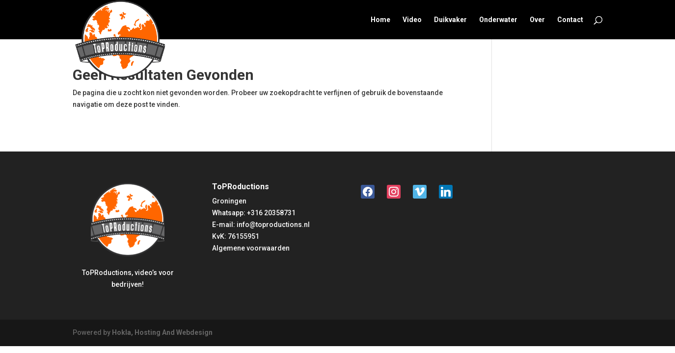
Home (380, 20)
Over (537, 20)
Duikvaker (450, 20)
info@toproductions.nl (273, 224)
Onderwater (498, 20)
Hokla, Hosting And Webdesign (162, 332)
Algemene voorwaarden (251, 248)
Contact (570, 20)
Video (412, 20)
